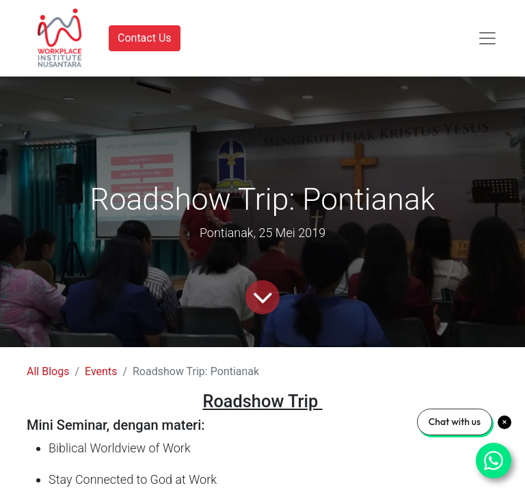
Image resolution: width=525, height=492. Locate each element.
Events (101, 371)
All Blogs (48, 371)
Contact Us (145, 37)
